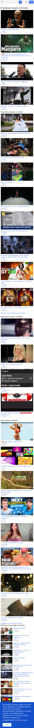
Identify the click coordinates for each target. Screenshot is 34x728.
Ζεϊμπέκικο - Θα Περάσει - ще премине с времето (14, 106)
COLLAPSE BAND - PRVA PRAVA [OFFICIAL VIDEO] (15, 593)
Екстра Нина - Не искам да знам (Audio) (12, 364)
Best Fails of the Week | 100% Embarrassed (12, 157)
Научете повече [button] (22, 720)
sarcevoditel (4, 59)
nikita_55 (4, 183)
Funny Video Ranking (6, 182)
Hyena (3, 159)
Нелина (3, 388)
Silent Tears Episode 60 (19, 628)
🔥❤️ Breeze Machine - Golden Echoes (11, 441)
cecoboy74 (4, 107)
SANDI (3, 31)
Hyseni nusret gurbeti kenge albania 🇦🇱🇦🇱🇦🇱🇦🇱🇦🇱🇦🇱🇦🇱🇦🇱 (16, 413)
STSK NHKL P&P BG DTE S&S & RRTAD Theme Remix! (16, 466)
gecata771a (4, 135)
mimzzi (3, 467)
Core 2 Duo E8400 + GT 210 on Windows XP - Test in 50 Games (16, 282)
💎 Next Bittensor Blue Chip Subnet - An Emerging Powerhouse (14, 517)
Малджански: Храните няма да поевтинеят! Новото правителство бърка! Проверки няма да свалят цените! (16, 568)
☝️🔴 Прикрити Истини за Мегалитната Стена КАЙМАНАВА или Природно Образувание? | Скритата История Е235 (15, 55)
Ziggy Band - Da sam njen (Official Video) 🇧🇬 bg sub (14, 81)
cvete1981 (4, 232)
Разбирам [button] (7, 724)
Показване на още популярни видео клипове (12, 313)
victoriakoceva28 (6, 390)
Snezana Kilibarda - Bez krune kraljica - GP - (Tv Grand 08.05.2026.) (15, 338)
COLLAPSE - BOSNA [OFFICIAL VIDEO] (11, 617)
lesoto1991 (4, 284)
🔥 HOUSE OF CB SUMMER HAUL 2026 (12, 542)
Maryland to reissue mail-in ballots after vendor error (14, 231)
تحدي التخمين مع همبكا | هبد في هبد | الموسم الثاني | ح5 (15, 307)
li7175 (3, 520)
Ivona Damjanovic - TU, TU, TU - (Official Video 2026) (15, 206)
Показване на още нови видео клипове (11, 623)
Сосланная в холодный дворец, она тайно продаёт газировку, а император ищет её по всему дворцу (15, 256)
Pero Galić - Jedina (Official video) (10, 29)
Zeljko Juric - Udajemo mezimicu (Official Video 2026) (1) (16, 133)
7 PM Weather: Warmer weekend (22, 696)
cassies (3, 258)
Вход (31, 2)
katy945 (4, 365)
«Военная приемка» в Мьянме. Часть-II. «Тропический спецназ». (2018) (16, 491)
